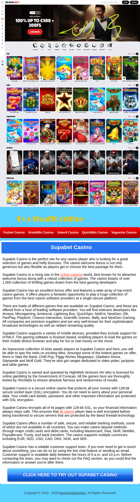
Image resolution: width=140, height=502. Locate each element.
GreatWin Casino (41, 232)
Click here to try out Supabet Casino (70, 474)
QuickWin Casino (95, 232)
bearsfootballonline (72, 493)
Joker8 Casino (68, 232)
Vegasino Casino (124, 232)
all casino (67, 411)
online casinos (71, 275)
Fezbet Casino (14, 232)
